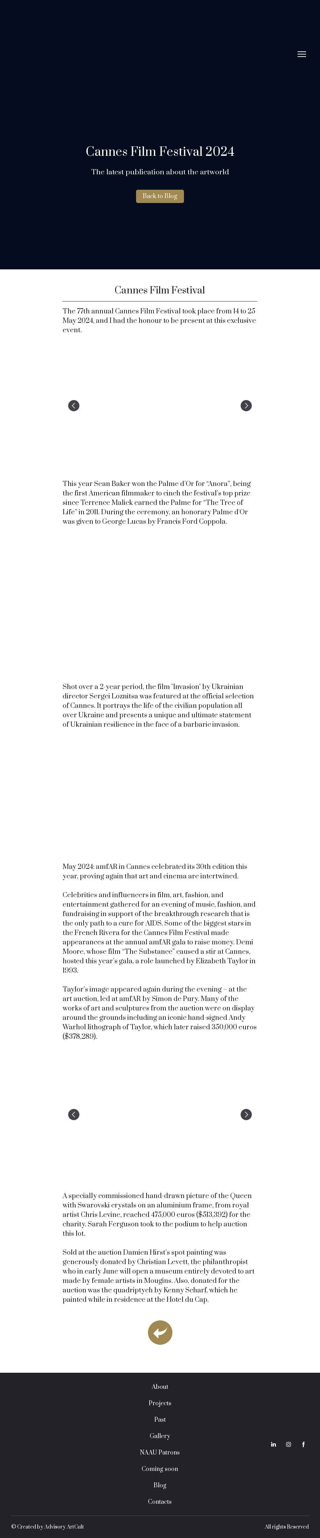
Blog (160, 1485)
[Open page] (160, 1332)
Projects (160, 1403)
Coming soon (160, 1469)
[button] (160, 196)
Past (160, 1420)
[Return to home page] (153, 54)
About (160, 1387)
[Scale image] (160, 405)
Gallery (160, 1436)
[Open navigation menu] (302, 54)
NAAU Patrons (160, 1453)
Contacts (160, 1502)
